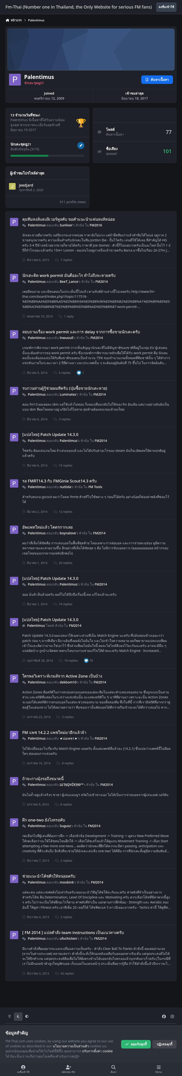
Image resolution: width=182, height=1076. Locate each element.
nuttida (65, 487)
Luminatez (68, 394)
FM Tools (95, 487)
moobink (67, 882)
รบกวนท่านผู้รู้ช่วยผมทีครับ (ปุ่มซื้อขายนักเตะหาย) (64, 388)
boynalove (68, 533)
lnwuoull (66, 337)
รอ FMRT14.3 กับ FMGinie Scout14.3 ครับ (59, 480)
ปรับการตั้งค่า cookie (97, 1051)
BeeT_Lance (69, 281)
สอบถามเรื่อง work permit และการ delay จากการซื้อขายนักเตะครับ (81, 331)
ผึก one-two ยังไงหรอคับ (43, 820)
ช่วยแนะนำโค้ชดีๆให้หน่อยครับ (48, 876)
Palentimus (37, 225)
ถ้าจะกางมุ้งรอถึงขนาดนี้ (43, 778)
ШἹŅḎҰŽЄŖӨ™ (71, 784)
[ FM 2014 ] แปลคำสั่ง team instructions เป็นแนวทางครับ (73, 932)
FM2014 (102, 281)
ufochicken (68, 938)
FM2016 (96, 225)
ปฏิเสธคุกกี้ (164, 1044)
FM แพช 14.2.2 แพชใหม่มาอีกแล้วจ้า (54, 732)
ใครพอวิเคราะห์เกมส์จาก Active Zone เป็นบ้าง (62, 676)
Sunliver (66, 225)
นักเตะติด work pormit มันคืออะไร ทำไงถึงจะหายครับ (69, 275)
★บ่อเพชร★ (68, 738)
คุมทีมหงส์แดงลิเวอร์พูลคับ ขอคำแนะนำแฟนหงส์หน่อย (68, 219)
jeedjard (26, 185)
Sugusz (65, 826)
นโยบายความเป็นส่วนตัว (71, 1046)
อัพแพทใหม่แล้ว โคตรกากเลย (47, 527)
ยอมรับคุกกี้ (135, 1044)
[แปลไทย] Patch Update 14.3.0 (50, 434)
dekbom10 (68, 682)
